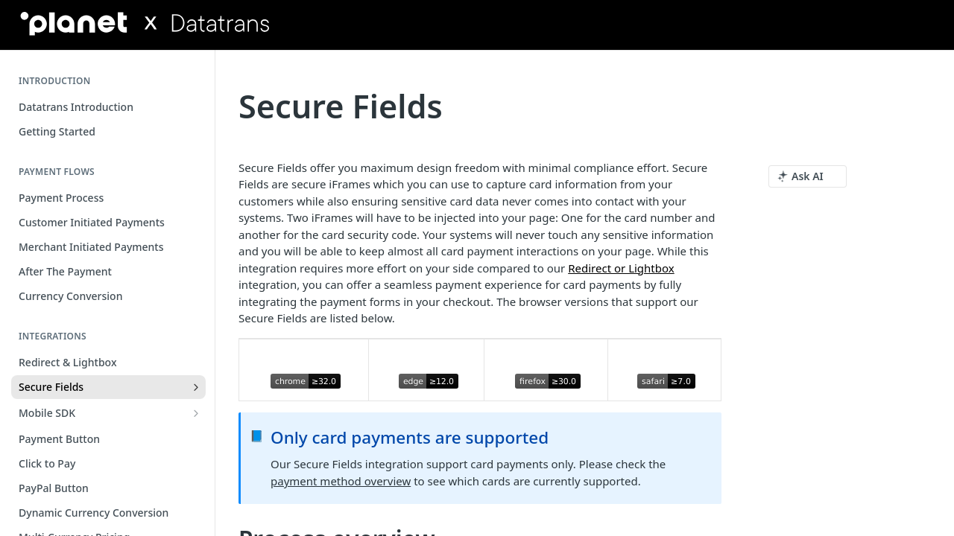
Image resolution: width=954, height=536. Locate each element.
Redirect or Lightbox (621, 268)
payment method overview (341, 480)
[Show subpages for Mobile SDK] (196, 413)
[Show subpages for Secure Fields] (196, 387)
